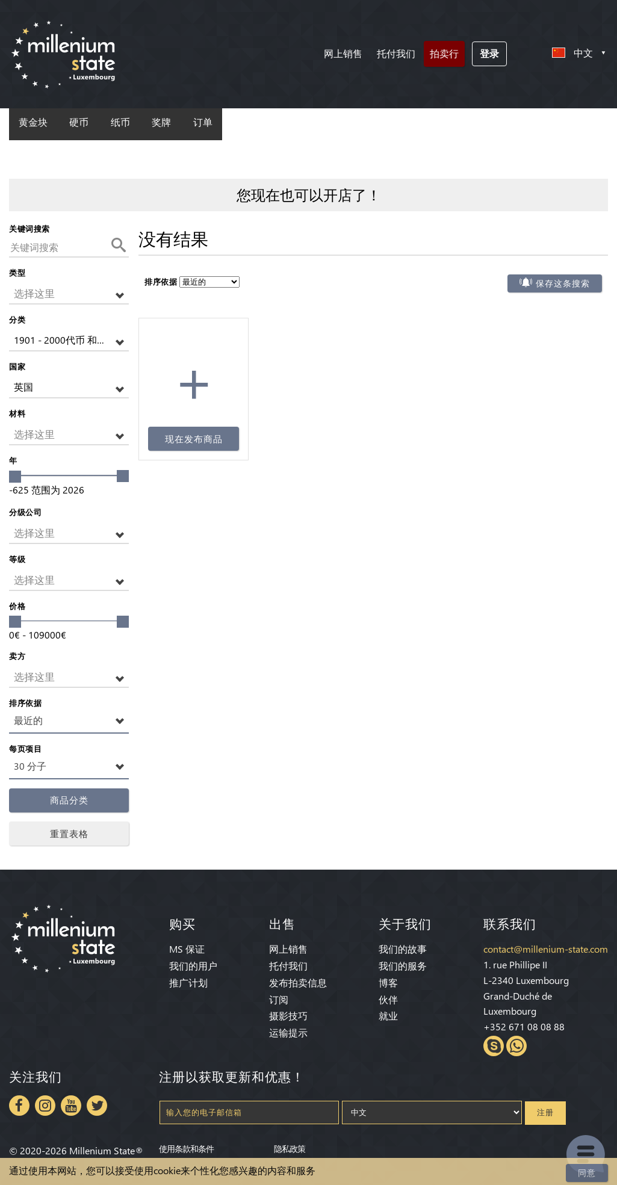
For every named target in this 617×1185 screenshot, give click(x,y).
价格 (17, 606)
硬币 (78, 122)
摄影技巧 (288, 1015)
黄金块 (33, 122)
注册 (545, 1112)
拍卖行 (444, 53)
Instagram (45, 1105)
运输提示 (288, 1032)
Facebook (19, 1105)
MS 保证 (187, 948)
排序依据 (25, 703)
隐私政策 (289, 1148)
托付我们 (396, 53)
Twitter (97, 1105)
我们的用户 (193, 965)
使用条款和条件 (186, 1148)
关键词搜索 (29, 228)
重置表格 (69, 834)
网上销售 (343, 53)
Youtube (71, 1105)
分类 (17, 319)
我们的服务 (403, 965)
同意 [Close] (587, 1173)
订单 (202, 122)
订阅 (278, 999)
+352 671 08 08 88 (524, 1026)
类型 (17, 272)
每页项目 (25, 748)
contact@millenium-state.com (545, 948)
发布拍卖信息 (298, 982)
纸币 (120, 122)
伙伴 (388, 999)
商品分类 (69, 800)
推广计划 (188, 982)
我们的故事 (403, 948)
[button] (69, 294)
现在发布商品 (194, 439)
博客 (388, 982)
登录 (489, 53)
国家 (17, 366)
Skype (493, 1046)
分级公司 (25, 512)
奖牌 (161, 122)
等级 (17, 559)
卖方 (17, 656)
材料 (17, 413)
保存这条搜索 (563, 283)
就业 (388, 1015)
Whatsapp (516, 1046)
